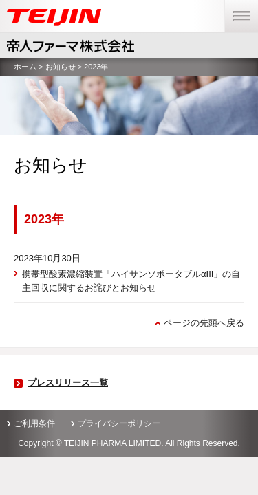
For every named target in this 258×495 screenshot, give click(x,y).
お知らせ (60, 67)
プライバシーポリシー (119, 423)
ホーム (25, 67)
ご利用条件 (34, 423)
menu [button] (237, 6)
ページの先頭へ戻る (204, 323)
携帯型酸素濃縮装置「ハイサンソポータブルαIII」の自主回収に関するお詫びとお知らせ (131, 281)
